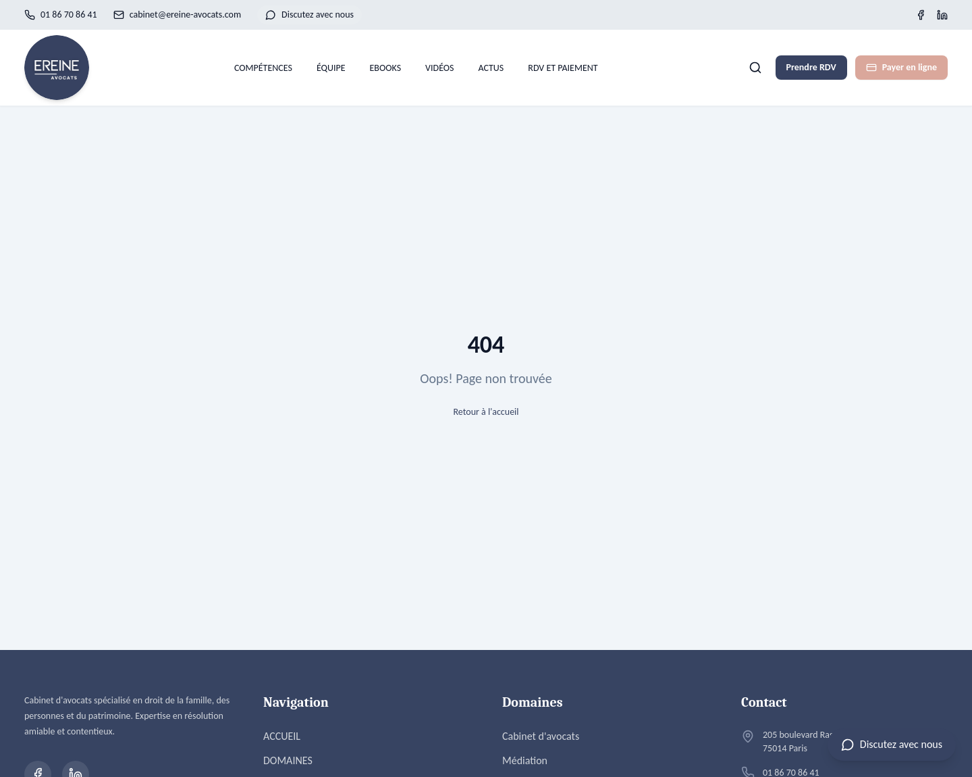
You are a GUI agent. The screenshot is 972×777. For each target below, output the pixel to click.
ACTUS (491, 68)
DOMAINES (288, 760)
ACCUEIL (281, 736)
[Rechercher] (755, 67)
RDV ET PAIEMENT (562, 68)
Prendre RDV (811, 67)
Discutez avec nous (309, 14)
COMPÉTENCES (263, 68)
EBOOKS (386, 68)
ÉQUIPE (331, 68)
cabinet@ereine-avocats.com (177, 14)
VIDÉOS (439, 68)
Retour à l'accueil (485, 412)
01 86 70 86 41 (60, 14)
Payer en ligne (901, 67)
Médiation (524, 760)
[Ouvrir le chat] (892, 744)
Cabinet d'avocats (540, 736)
